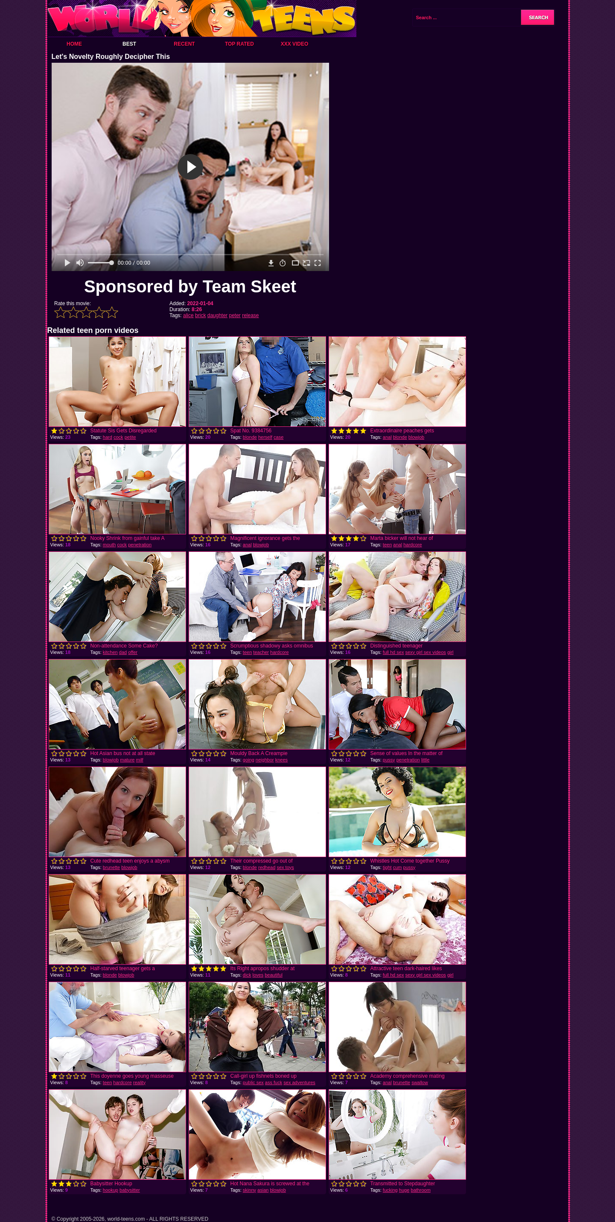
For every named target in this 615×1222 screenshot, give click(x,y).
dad (123, 652)
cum (397, 867)
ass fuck (273, 1082)
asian (262, 1190)
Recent (184, 44)
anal (387, 437)
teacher (261, 652)
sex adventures (299, 1082)
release (250, 315)
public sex (253, 1082)
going (248, 759)
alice (188, 315)
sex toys (285, 867)
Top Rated (239, 44)
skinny (249, 1190)
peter (234, 315)
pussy (389, 759)
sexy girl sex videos (425, 652)
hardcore (412, 544)
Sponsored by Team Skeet (190, 286)
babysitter (130, 1190)
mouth (109, 544)
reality (139, 1082)
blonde (250, 437)
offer (132, 652)
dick (247, 974)
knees (281, 759)
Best (129, 44)
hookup (110, 1190)
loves (257, 974)
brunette (111, 867)
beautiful (274, 974)
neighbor (265, 759)
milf (139, 759)
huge (404, 1190)
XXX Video (295, 44)
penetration (140, 544)
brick (200, 315)
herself (265, 437)
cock (118, 437)
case (278, 437)
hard (107, 437)
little (425, 759)
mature (127, 759)
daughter (217, 315)
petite (130, 437)
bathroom (420, 1190)
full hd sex (393, 652)
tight (387, 867)
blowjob (416, 437)
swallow (419, 1082)
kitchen (110, 652)
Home (74, 44)
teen (387, 544)
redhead (266, 867)
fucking (390, 1190)
